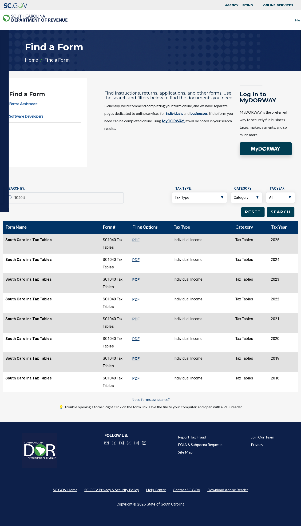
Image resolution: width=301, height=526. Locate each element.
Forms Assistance (23, 103)
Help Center (156, 489)
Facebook (114, 443)
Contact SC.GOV (186, 489)
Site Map (185, 452)
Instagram (137, 443)
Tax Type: (183, 188)
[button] (266, 148)
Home (31, 60)
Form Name (16, 227)
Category (244, 227)
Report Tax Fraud (192, 437)
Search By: (16, 188)
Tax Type (182, 227)
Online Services (278, 5)
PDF (135, 240)
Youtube (144, 443)
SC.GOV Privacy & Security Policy (111, 489)
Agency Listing (239, 5)
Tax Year (279, 227)
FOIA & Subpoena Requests (200, 444)
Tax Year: (277, 188)
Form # (109, 227)
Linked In (129, 443)
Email (106, 443)
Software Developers (26, 116)
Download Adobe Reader (227, 489)
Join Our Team (262, 437)
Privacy (257, 444)
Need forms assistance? (150, 399)
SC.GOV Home (65, 489)
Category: (243, 188)
